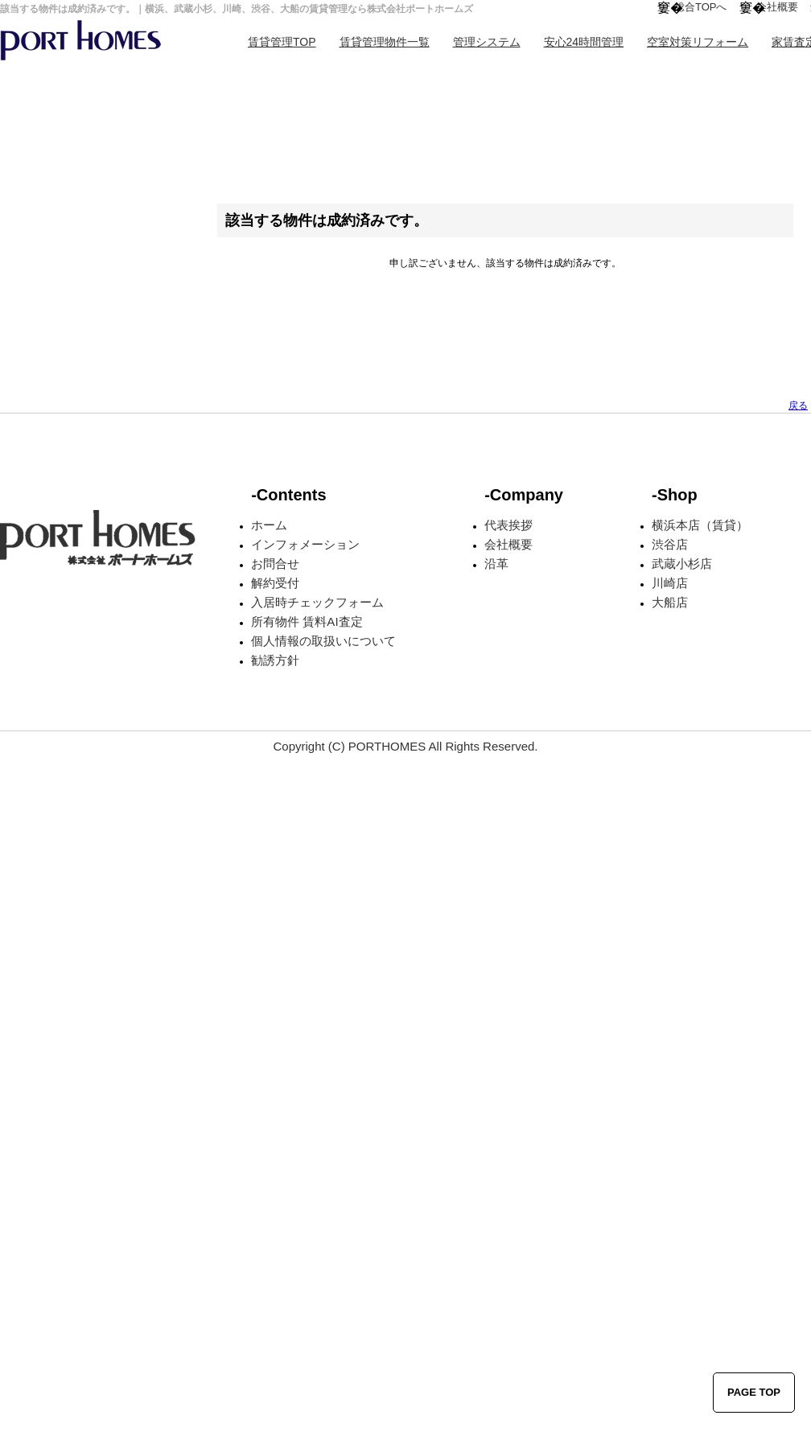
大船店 (670, 602)
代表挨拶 (508, 525)
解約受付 (275, 583)
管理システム (487, 41)
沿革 (496, 563)
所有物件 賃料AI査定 (306, 621)
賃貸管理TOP (282, 41)
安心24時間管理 (584, 41)
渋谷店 (670, 544)
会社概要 (777, 7)
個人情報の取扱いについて (323, 641)
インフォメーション (305, 544)
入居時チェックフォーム (317, 602)
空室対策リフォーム (697, 41)
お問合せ (275, 563)
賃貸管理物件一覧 (385, 41)
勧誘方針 (275, 660)
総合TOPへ (700, 7)
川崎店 (670, 583)
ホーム (269, 525)
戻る (798, 405)
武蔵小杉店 (682, 563)
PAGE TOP (753, 1392)
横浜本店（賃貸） (700, 525)
